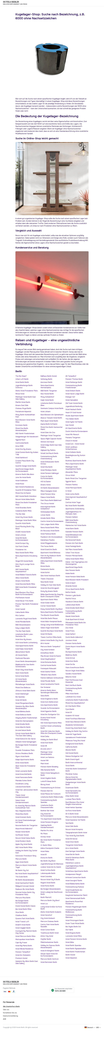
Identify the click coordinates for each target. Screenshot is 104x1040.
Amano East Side (21, 405)
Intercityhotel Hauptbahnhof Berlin (76, 498)
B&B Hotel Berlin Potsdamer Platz (26, 588)
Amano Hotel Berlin (22, 581)
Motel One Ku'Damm (23, 493)
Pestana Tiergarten (73, 437)
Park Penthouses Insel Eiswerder (74, 681)
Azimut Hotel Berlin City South (52, 640)
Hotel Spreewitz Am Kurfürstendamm (73, 792)
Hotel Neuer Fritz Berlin (24, 601)
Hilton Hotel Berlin (22, 578)
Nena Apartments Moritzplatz (52, 612)
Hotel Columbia (46, 876)
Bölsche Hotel (71, 677)
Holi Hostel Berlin (72, 753)
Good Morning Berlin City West (24, 527)
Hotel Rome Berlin (47, 886)
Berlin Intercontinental (74, 762)
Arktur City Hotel (47, 936)
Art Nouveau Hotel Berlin (50, 531)
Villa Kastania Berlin (48, 770)
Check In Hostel (71, 441)
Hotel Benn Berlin (72, 528)
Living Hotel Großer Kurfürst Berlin (51, 908)
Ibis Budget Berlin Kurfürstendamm (21, 902)
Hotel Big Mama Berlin (23, 946)
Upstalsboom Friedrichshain (76, 737)
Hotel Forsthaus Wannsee (75, 719)
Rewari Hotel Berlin (22, 832)
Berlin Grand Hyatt (72, 759)
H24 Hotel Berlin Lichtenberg (26, 643)
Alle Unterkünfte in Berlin (11, 1006)
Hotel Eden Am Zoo (48, 432)
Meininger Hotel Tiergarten (51, 435)
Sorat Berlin (70, 766)
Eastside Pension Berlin (74, 532)
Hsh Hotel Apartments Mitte (51, 723)
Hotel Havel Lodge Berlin (75, 394)
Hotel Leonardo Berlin (23, 771)
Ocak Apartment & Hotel (75, 619)
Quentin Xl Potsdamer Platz (25, 490)
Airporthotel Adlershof (23, 829)
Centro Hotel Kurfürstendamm (52, 521)
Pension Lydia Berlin (73, 595)
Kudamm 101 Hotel (72, 716)
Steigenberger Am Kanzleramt (26, 437)
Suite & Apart (71, 583)
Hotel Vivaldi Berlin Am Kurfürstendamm (74, 891)
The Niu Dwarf (21, 376)
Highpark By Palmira (48, 450)
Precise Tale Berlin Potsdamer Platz (26, 605)
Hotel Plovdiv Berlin (48, 681)
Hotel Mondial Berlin (22, 622)
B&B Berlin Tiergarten (49, 391)
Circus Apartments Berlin (75, 589)
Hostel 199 (44, 760)
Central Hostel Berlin (48, 665)
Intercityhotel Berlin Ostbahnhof (48, 508)
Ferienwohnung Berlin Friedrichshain (74, 386)
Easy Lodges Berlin (22, 628)
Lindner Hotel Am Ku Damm (51, 867)
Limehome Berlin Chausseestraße (47, 806)
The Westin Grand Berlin (50, 615)
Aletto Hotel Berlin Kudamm (51, 912)
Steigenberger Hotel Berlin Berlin (76, 783)
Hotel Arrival (70, 658)
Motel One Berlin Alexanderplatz (21, 429)
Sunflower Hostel (22, 835)
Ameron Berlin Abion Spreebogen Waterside (49, 691)
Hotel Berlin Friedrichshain (75, 952)
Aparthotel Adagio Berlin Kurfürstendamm (24, 470)
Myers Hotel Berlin (22, 756)
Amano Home (46, 485)
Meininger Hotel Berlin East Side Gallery (25, 398)
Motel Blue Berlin (21, 814)
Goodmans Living (21, 784)
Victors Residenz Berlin (24, 753)
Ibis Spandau (20, 697)
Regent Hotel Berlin (48, 883)
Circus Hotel (70, 475)
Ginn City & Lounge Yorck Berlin (24, 565)
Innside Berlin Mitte (48, 518)
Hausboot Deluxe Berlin (74, 602)
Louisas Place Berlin (73, 799)
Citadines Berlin (21, 915)
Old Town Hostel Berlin (74, 403)
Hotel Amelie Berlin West (75, 608)
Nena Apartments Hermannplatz (47, 386)
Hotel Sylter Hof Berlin (74, 422)
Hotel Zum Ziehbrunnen (49, 702)
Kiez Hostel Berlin (47, 394)
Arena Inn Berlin (46, 858)
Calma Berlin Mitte (22, 612)
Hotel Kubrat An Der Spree (25, 739)
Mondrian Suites (72, 774)
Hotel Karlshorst (21, 458)
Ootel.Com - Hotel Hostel (75, 444)
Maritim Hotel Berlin (22, 402)
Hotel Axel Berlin (47, 743)
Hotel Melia (45, 851)
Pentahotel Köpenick (23, 411)
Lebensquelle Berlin (48, 873)
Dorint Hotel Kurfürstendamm (77, 431)
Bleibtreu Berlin (71, 655)
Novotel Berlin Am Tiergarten (26, 825)
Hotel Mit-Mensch (72, 434)
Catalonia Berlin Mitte (23, 511)
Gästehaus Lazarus (73, 863)
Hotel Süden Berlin (48, 603)
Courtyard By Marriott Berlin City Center (26, 932)
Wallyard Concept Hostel (24, 886)
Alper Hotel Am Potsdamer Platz (25, 767)
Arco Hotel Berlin (72, 848)
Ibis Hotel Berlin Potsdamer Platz (51, 841)
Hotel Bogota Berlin (73, 933)
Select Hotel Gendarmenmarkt (22, 801)
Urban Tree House (73, 553)
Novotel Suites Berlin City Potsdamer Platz (25, 893)
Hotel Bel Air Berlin (73, 854)
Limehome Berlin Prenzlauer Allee (51, 404)
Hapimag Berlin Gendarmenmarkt (47, 826)
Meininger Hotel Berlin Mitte (25, 520)
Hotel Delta (45, 736)
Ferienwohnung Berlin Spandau (49, 801)
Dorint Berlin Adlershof (74, 637)
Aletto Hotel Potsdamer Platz (26, 391)
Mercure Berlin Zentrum (50, 959)
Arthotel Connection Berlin (76, 877)
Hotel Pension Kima (48, 494)
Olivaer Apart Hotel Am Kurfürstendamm (49, 955)
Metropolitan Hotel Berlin (24, 939)
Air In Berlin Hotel (72, 814)
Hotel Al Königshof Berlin (50, 951)
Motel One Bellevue (22, 687)
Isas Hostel (70, 425)
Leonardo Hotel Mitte (74, 936)
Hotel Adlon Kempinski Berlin (51, 621)
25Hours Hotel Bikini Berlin (25, 691)
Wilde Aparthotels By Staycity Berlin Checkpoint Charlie (52, 595)
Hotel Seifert (70, 634)
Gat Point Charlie (21, 546)
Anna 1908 (19, 446)
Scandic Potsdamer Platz (25, 750)
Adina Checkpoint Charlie (50, 848)
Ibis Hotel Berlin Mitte (23, 909)
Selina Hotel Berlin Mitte (75, 559)
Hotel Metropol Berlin (74, 488)
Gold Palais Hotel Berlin (24, 649)
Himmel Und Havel (47, 442)
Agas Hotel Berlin (21, 862)
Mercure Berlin (21, 859)
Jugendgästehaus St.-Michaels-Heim (74, 513)
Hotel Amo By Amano (23, 639)
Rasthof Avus (71, 599)
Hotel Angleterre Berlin (49, 699)
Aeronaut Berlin (46, 382)
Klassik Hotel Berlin (73, 616)
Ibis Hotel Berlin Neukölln (75, 505)
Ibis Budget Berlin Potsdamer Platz (26, 746)
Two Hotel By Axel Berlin (75, 836)
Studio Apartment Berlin (75, 416)
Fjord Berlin (70, 709)
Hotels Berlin (11, 2)
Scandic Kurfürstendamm (50, 708)
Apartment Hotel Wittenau (50, 553)
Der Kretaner (45, 687)
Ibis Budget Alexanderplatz (51, 889)
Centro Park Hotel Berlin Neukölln (50, 925)
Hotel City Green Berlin (24, 517)
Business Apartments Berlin (76, 461)
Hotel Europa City (22, 543)
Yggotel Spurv (71, 481)
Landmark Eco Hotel (73, 697)
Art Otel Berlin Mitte (73, 706)
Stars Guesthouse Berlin (75, 667)
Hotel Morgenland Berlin (24, 703)
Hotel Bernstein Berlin (49, 962)
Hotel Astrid (45, 572)
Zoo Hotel (69, 628)
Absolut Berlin (71, 750)
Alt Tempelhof (71, 376)
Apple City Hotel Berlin (23, 844)
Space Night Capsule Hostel (51, 439)
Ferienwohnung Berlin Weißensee (74, 911)
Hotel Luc (44, 904)
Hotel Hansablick (72, 400)
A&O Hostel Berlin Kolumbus (25, 496)
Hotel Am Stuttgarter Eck (50, 714)
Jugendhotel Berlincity (74, 406)
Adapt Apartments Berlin (24, 760)
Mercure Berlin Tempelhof (50, 646)
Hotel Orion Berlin (72, 842)
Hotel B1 (44, 854)
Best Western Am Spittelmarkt (52, 415)
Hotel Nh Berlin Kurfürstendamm (21, 539)
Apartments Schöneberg (75, 509)
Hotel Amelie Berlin (22, 724)
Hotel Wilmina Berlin (22, 711)
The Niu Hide (20, 514)
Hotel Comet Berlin (48, 930)
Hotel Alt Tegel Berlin (73, 734)
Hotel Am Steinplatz (22, 955)
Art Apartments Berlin (74, 428)
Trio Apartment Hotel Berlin (51, 819)
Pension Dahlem (72, 517)
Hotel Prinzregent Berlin (75, 920)
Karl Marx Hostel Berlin (74, 549)
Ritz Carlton (19, 615)
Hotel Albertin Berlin (22, 727)
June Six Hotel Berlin (23, 477)
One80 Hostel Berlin (23, 532)
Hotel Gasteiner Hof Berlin (75, 820)
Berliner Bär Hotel (47, 811)
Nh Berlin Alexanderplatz (24, 880)
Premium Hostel (21, 958)
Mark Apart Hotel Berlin (49, 421)
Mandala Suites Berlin (23, 780)
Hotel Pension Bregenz (49, 822)
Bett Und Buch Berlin (73, 685)
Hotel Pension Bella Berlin (75, 577)
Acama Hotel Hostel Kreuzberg (48, 719)
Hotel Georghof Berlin (74, 880)
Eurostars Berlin (21, 425)
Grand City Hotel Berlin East (76, 728)
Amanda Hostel (71, 586)
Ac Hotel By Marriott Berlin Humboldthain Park (25, 807)
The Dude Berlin (21, 877)
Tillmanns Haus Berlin (48, 675)
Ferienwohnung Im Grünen (50, 788)
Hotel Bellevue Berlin (23, 715)
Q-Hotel (69, 491)
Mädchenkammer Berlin (49, 942)
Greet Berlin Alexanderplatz (25, 661)
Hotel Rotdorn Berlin (23, 841)
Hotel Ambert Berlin (73, 391)
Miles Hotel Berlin (72, 694)
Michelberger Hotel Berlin (25, 684)
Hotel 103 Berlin (46, 634)
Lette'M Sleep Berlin (48, 781)
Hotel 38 (44, 746)
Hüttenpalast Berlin (48, 512)
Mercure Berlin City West (50, 900)
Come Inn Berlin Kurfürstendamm (47, 477)
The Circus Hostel (47, 503)
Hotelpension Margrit (73, 874)
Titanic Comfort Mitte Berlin (51, 637)
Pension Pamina (71, 485)
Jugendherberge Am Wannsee (52, 864)
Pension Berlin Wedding (49, 767)
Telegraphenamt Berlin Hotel (76, 833)
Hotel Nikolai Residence (24, 949)
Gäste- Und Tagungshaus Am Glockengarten (76, 563)
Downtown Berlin (72, 788)
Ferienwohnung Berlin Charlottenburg (49, 457)
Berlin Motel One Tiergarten (76, 478)
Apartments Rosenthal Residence (74, 902)
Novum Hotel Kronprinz (74, 829)
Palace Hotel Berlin (48, 497)
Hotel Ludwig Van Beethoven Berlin (52, 893)
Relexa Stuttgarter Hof (74, 756)
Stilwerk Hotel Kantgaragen (25, 742)
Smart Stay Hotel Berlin (24, 670)
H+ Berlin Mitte (46, 845)
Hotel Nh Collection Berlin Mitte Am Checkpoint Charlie (51, 732)
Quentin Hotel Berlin (23, 523)
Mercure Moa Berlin (22, 898)
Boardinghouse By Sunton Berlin (75, 456)
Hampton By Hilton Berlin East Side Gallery (26, 962)
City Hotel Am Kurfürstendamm (47, 815)
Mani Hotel (45, 763)
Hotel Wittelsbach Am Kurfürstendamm (74, 536)
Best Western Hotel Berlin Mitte (25, 421)
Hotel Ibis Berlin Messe (49, 618)
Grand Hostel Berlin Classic (25, 906)
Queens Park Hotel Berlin (24, 918)
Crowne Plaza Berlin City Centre (24, 462)
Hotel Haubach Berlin (73, 409)
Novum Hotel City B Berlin (50, 879)
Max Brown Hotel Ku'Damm (51, 656)
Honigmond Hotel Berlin (74, 744)
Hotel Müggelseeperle (49, 543)
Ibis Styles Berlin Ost (73, 927)
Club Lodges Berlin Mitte (50, 524)
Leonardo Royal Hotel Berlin (26, 619)
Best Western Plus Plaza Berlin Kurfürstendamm (24, 593)
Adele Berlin (70, 573)
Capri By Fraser (21, 942)
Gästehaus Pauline (48, 540)
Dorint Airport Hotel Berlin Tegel (75, 647)
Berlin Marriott (46, 897)
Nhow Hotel (19, 394)
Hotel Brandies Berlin (23, 508)
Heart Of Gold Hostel (73, 412)
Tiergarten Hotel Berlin (74, 845)
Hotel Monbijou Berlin (49, 470)
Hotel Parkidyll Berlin (73, 546)
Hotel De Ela (70, 664)
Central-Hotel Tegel (73, 502)
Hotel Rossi (19, 484)
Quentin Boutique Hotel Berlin (52, 631)
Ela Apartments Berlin (74, 652)
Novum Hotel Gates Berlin (25, 838)
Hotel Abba (70, 942)
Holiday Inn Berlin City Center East (26, 852)
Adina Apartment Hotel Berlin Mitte (51, 562)
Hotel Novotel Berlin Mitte (25, 584)
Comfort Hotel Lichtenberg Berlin (51, 727)
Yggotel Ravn (20, 440)
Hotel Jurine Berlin (72, 494)
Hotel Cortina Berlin (48, 870)
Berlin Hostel (70, 955)
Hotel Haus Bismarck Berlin (76, 722)
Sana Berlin (45, 696)
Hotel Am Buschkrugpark (50, 588)
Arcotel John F (46, 749)
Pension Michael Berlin (74, 556)
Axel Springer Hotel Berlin (75, 851)
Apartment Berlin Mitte (49, 600)
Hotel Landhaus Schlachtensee (71, 448)
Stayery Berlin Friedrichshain (26, 718)
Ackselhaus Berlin (47, 653)
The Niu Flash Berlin (22, 631)
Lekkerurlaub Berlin (73, 605)
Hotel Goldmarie (21, 480)
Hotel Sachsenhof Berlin (24, 883)
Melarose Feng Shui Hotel (75, 741)
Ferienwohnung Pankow (75, 887)
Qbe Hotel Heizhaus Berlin (50, 576)
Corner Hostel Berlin (48, 606)
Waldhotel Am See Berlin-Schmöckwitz (25, 665)
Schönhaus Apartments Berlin (77, 871)
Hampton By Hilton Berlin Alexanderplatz (24, 707)
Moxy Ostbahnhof (47, 397)
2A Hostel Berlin (21, 655)
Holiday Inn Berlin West (49, 740)
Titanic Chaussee (47, 579)
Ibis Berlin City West (48, 861)
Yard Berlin (69, 823)
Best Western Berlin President (77, 580)
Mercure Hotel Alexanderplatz (77, 817)
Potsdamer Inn (20, 550)
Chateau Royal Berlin (23, 408)
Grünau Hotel (45, 837)
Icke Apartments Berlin (49, 705)
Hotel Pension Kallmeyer (50, 473)
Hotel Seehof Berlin (48, 672)
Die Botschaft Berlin (73, 540)
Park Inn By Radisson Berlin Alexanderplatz (51, 557)
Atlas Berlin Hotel (72, 796)
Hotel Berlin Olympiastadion (76, 948)
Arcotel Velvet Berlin (23, 730)
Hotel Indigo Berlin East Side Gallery (51, 446)
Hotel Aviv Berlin (72, 661)
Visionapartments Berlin (24, 646)
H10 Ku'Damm (46, 482)
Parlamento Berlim (47, 569)
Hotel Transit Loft (22, 922)
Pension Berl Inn (47, 791)
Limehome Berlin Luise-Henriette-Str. (24, 635)
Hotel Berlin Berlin (22, 382)
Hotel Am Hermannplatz (24, 721)
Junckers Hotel (71, 640)
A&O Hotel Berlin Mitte (23, 847)
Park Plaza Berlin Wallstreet (51, 500)
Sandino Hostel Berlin (74, 674)
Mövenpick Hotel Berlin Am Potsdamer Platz (76, 623)
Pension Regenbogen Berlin (76, 907)
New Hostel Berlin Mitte (24, 553)
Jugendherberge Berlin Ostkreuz (24, 386)
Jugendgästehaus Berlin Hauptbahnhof (74, 867)
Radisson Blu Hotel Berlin (24, 889)
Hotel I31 (69, 712)
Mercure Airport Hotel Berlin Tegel (26, 866)
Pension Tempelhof (22, 952)
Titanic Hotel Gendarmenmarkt (22, 796)
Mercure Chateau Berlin (49, 921)
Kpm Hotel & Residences (24, 487)
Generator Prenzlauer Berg (25, 856)
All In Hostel (45, 643)
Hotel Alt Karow (71, 839)
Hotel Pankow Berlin (48, 534)
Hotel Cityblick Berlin (48, 778)
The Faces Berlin (47, 546)
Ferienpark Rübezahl (48, 668)
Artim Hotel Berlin (22, 763)
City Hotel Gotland (47, 650)
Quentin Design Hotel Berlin (25, 466)
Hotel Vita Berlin (47, 467)
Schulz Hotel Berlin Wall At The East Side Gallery (25, 734)
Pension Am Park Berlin (74, 543)
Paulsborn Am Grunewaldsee (51, 537)
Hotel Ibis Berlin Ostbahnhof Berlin (76, 770)
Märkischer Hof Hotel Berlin (76, 525)
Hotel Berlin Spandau (73, 945)
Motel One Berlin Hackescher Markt (52, 428)
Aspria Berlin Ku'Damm (49, 424)
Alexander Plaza (72, 472)
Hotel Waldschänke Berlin (75, 884)
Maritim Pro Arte (47, 830)
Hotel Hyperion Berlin (48, 711)
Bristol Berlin (45, 566)
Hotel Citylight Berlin (23, 928)
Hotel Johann (45, 411)
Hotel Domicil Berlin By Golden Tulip (26, 453)
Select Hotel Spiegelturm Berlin (50, 774)
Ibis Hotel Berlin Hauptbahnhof (26, 873)
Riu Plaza (44, 834)
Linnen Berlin (45, 515)
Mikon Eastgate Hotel (49, 491)
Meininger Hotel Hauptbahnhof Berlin (73, 468)
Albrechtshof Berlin (22, 652)
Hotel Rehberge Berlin (74, 382)
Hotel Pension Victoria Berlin (76, 939)
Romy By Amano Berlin (49, 591)
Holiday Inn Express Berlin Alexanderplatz (50, 946)
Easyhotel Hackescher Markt (76, 895)
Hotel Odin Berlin (72, 826)
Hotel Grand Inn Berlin (49, 549)
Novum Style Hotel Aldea (75, 671)
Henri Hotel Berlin (22, 673)
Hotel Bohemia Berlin (48, 662)
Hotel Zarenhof (46, 915)
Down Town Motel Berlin (75, 923)
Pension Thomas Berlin (74, 379)
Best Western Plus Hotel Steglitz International (75, 803)
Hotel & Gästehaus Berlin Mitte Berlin (75, 859)
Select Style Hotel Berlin (50, 628)
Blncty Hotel (45, 784)
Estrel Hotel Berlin (22, 676)
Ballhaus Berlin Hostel (49, 376)
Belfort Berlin (71, 592)
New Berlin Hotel (47, 582)
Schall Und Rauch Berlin (49, 453)
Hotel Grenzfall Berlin (23, 774)
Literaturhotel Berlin (23, 787)
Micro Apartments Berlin (75, 464)
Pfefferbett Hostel (22, 598)
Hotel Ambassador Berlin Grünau (50, 463)
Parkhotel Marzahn (22, 658)
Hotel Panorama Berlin (23, 777)
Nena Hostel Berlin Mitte (50, 527)
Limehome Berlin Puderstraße (77, 700)
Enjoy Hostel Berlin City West (52, 609)
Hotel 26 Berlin (21, 700)
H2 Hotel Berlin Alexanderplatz (21, 680)
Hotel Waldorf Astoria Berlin (25, 575)
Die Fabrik (69, 930)
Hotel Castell (20, 609)
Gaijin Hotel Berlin (47, 400)
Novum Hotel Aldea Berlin (25, 499)
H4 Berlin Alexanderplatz (50, 488)
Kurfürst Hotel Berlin (73, 811)
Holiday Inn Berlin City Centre (76, 731)
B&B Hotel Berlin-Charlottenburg (72, 521)
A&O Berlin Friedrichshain (24, 433)
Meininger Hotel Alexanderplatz (46, 753)
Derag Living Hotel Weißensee (52, 625)
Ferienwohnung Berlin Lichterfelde (74, 612)
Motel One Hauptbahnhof (75, 703)
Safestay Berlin (46, 379)
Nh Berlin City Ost (22, 870)
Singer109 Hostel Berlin (24, 561)
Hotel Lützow (20, 535)
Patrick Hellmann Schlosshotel (52, 678)
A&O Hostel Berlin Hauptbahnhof (22, 570)
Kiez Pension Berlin (73, 570)
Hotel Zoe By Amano (23, 449)
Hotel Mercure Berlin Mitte (25, 936)
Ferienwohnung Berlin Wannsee (74, 916)
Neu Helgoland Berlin (23, 811)
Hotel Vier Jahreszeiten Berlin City (26, 791)
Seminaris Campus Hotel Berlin (52, 408)
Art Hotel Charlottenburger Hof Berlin (25, 821)
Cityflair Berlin (46, 939)
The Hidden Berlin (72, 419)
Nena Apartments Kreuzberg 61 (26, 557)
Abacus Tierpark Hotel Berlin (51, 418)
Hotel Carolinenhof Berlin (50, 684)
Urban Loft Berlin (21, 379)
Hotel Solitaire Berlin (73, 452)
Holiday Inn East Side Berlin (51, 585)
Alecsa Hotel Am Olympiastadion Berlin (74, 778)
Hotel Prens (70, 631)
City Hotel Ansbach (48, 918)
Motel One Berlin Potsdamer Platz (26, 503)
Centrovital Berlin (22, 443)
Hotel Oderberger (22, 694)
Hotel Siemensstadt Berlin (75, 898)
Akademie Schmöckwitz (75, 725)
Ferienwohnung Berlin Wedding (74, 689)
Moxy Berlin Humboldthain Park (25, 416)
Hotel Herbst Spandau (74, 807)
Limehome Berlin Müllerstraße (52, 797)
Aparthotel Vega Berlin (74, 567)
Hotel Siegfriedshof (48, 659)
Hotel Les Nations (47, 757)
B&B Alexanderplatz (22, 625)
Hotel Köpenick (71, 958)
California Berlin (71, 747)
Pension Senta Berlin (73, 643)
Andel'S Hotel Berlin (22, 925)
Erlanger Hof (70, 397)
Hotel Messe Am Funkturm (50, 794)
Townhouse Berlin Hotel (50, 933)
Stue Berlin (19, 912)
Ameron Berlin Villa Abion (24, 474)
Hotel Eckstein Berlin (23, 817)
